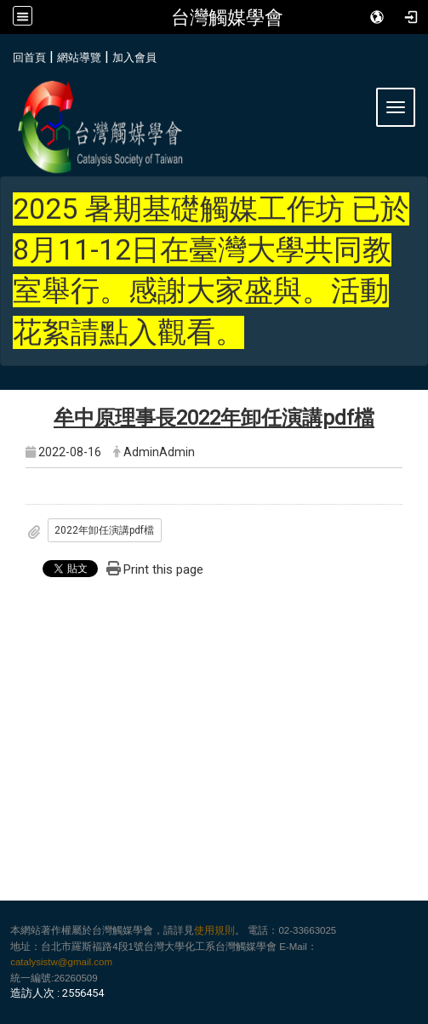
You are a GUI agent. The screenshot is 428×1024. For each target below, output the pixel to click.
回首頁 (29, 57)
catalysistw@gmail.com (61, 962)
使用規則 (214, 930)
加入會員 (134, 57)
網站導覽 (79, 57)
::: (6, 55)
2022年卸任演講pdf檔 (104, 530)
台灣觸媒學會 (227, 17)
